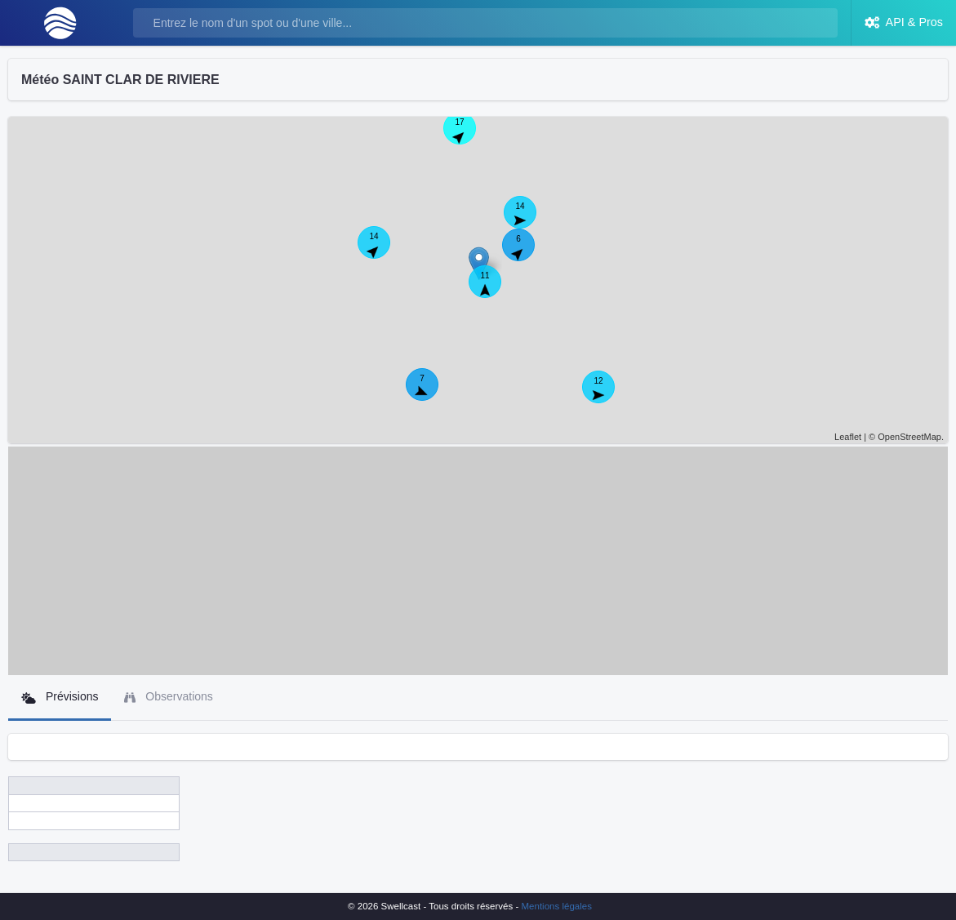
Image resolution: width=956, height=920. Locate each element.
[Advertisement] (478, 561)
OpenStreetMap (909, 437)
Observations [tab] (168, 697)
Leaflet (847, 437)
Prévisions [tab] (59, 697)
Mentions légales (557, 906)
